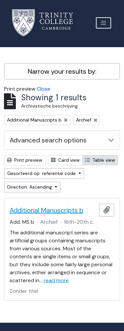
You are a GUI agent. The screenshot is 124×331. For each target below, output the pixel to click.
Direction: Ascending (30, 187)
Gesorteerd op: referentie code (42, 173)
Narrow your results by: (62, 71)
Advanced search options (48, 140)
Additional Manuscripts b (46, 210)
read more (56, 280)
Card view (65, 160)
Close (43, 88)
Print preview (24, 160)
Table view (100, 160)
